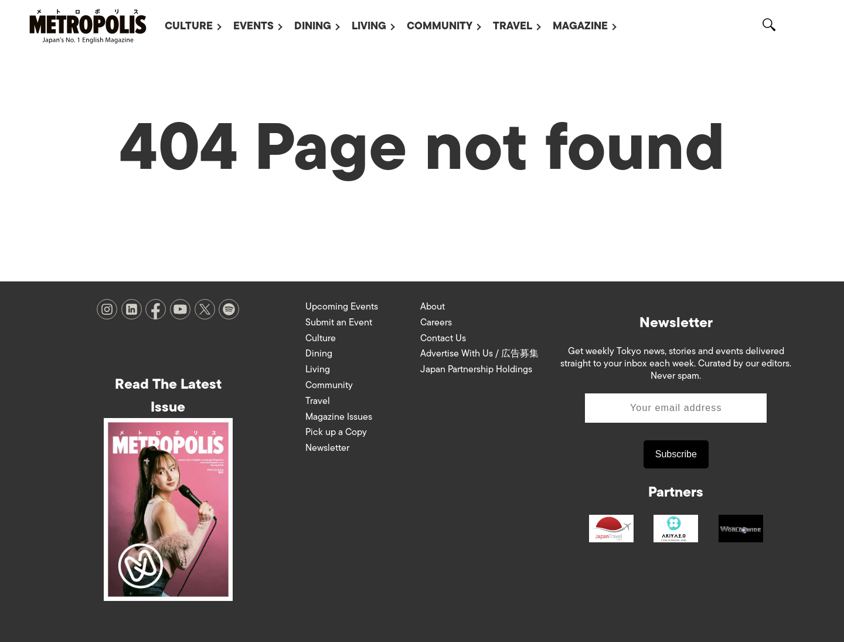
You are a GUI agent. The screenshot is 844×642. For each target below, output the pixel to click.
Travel (512, 26)
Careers (436, 322)
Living (369, 26)
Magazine (580, 26)
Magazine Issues (338, 416)
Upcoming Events (341, 306)
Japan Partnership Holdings (476, 369)
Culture (189, 26)
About (432, 306)
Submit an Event (338, 322)
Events (253, 26)
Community (439, 26)
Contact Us (443, 338)
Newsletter (327, 448)
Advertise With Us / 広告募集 (479, 353)
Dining (312, 26)
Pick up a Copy (336, 432)
